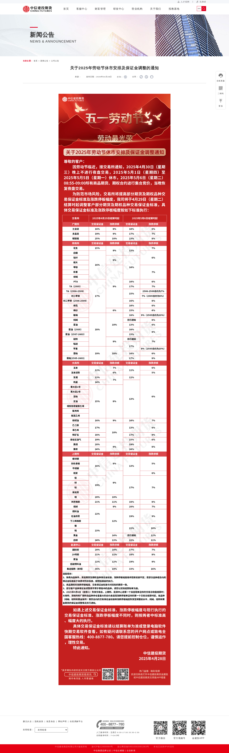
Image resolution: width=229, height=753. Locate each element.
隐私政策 (39, 721)
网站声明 (62, 721)
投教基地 (174, 9)
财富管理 (100, 9)
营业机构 (137, 9)
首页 (66, 9)
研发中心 (118, 9)
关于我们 (155, 9)
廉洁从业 (27, 721)
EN (199, 8)
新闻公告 (44, 61)
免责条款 (50, 721)
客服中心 (81, 9)
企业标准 (131, 750)
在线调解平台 (76, 721)
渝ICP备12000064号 (102, 746)
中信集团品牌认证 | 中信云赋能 (109, 750)
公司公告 (55, 61)
